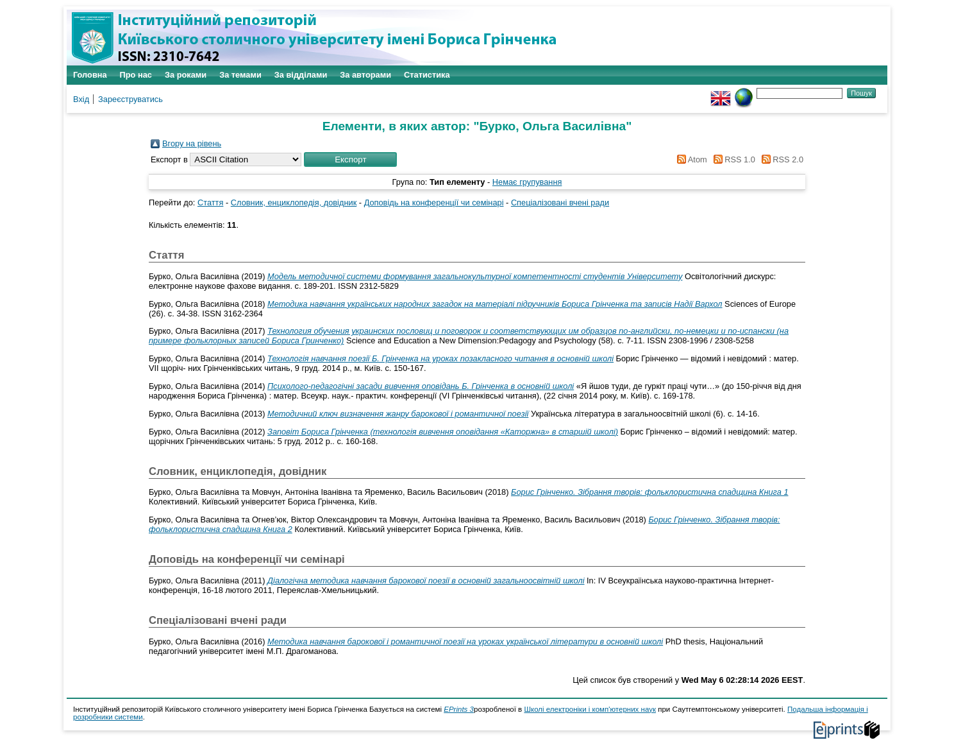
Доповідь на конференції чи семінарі (434, 202)
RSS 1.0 (732, 159)
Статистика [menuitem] (427, 75)
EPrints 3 (459, 709)
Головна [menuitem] (90, 75)
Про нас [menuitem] (136, 75)
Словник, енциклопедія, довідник (293, 202)
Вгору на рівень (191, 143)
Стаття (210, 202)
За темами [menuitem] (240, 75)
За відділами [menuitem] (301, 75)
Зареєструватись (130, 99)
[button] (350, 159)
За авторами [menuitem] (365, 75)
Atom (690, 159)
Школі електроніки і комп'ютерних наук (590, 709)
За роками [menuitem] (185, 75)
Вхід (81, 99)
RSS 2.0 (780, 159)
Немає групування (527, 182)
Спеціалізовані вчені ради (560, 202)
